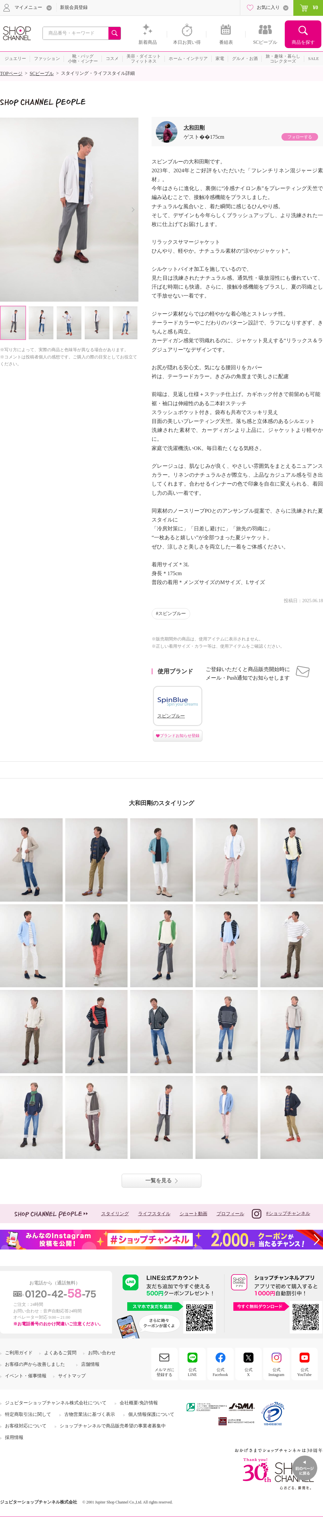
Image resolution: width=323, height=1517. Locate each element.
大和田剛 (194, 127)
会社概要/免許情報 (139, 1402)
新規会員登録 (74, 7)
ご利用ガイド (19, 1352)
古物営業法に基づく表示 (89, 1414)
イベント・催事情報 (25, 1375)
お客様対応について (25, 1425)
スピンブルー (172, 613)
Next (133, 210)
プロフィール (230, 1213)
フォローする (299, 136)
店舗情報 (90, 1364)
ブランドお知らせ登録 (179, 735)
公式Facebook (220, 1372)
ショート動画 (193, 1213)
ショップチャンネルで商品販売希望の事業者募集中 (113, 1425)
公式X (248, 1372)
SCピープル (42, 73)
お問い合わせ (102, 1352)
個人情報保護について (151, 1414)
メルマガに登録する (164, 1372)
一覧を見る (158, 1180)
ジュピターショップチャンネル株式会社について (55, 1402)
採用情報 (14, 1437)
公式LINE (192, 1372)
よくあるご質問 (60, 1352)
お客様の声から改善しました (35, 1364)
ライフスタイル (154, 1213)
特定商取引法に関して (28, 1414)
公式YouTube (304, 1372)
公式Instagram (276, 1372)
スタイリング (115, 1213)
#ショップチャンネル (281, 1214)
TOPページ (11, 73)
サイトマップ (72, 1375)
